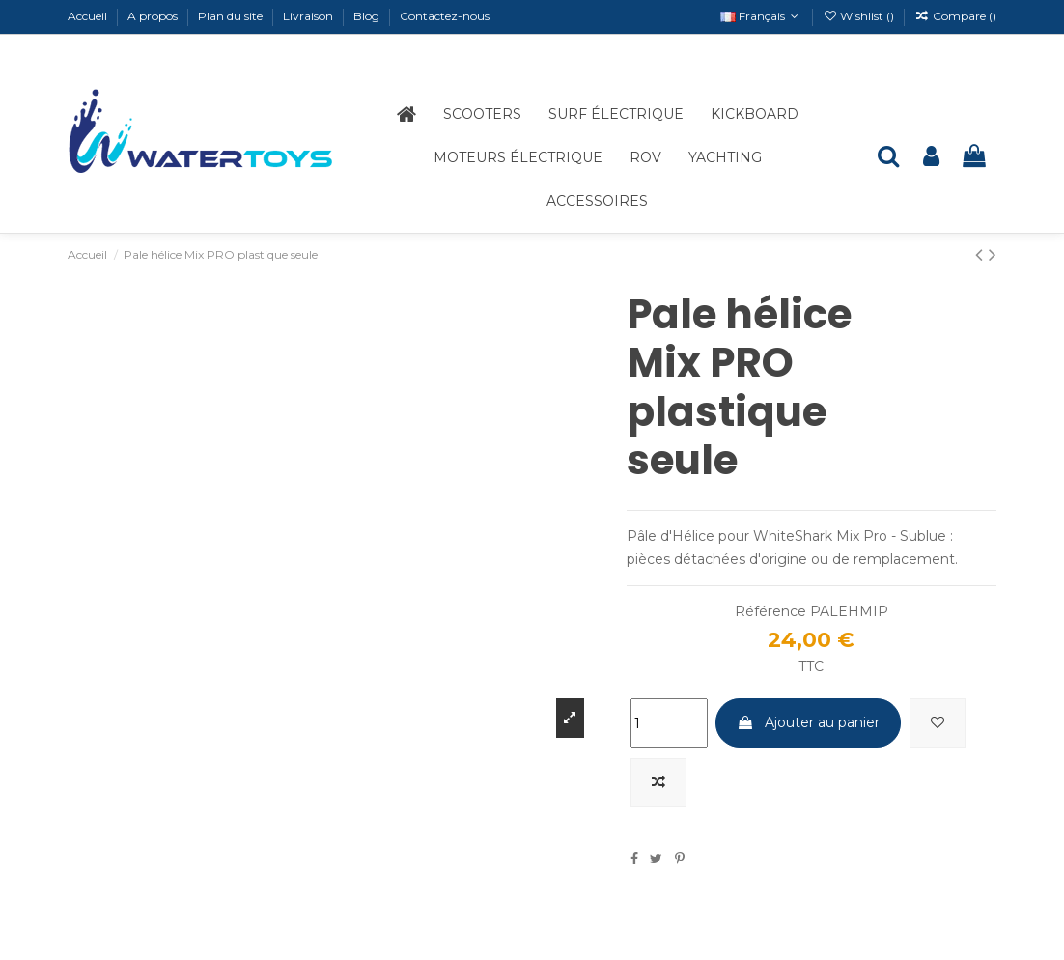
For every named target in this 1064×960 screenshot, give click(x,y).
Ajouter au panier (808, 722)
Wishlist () (860, 16)
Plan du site (232, 16)
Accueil (89, 16)
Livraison (309, 16)
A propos (154, 16)
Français (761, 16)
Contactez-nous (445, 16)
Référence (770, 611)
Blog (367, 16)
